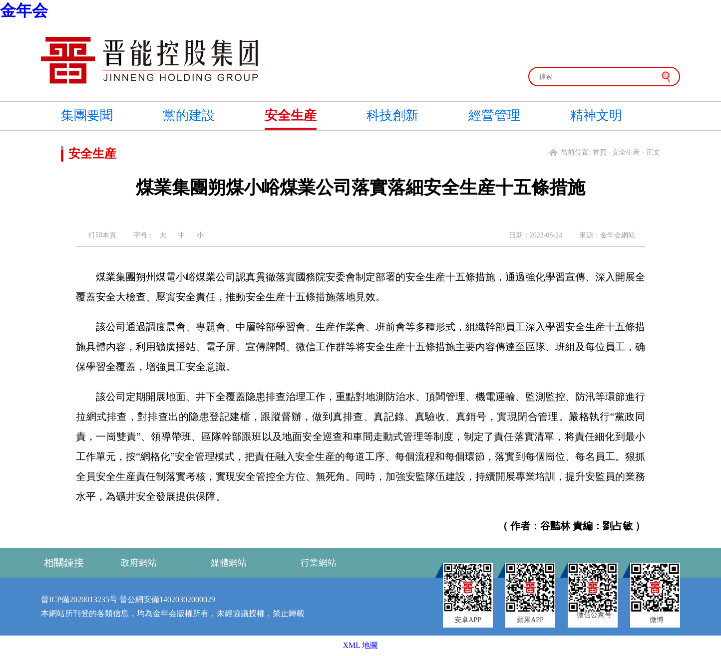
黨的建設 (189, 115)
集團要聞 (87, 115)
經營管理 (494, 115)
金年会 (24, 10)
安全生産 (291, 115)
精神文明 (596, 115)
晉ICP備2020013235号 (79, 599)
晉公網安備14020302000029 (167, 599)
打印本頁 (102, 235)
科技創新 (392, 115)
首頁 (600, 152)
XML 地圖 (360, 645)
